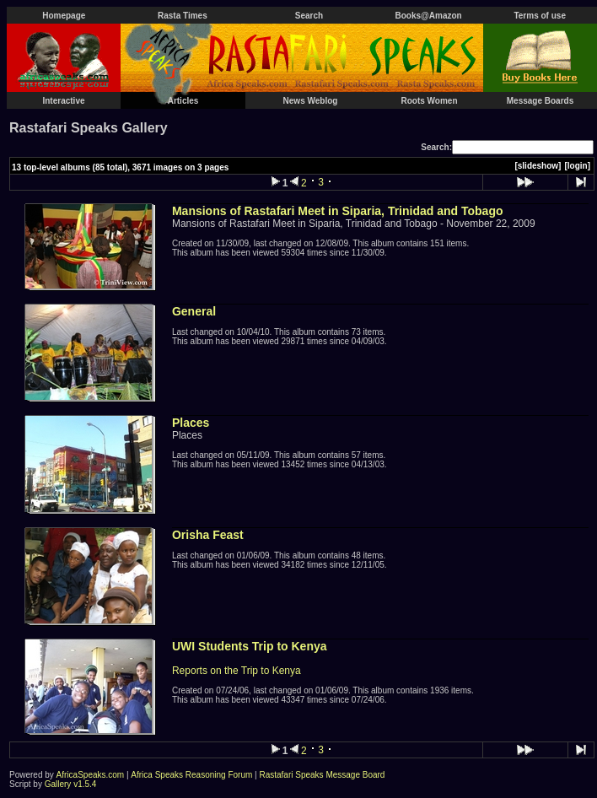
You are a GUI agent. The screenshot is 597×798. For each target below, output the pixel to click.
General (194, 311)
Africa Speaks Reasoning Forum (191, 774)
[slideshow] (537, 165)
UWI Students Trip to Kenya (249, 646)
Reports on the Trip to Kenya (236, 671)
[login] (577, 165)
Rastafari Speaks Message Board (322, 774)
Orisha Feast (208, 535)
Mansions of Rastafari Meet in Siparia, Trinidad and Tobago (337, 211)
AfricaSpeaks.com (90, 774)
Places (190, 422)
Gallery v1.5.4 (71, 784)
